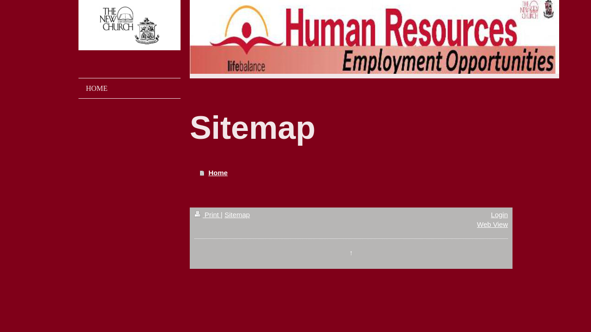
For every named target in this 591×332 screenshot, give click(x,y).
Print (207, 215)
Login (499, 215)
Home (218, 173)
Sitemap (237, 215)
